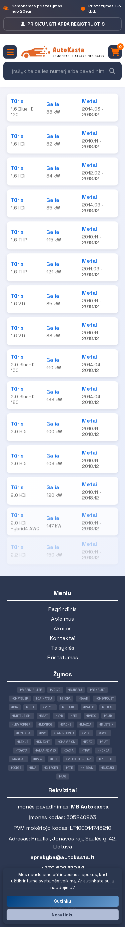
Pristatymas (62, 657)
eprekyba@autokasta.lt (62, 857)
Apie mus (62, 618)
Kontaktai (62, 638)
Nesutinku (63, 915)
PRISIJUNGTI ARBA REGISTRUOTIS (63, 24)
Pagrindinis (62, 609)
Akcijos (63, 628)
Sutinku (62, 901)
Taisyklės (62, 647)
